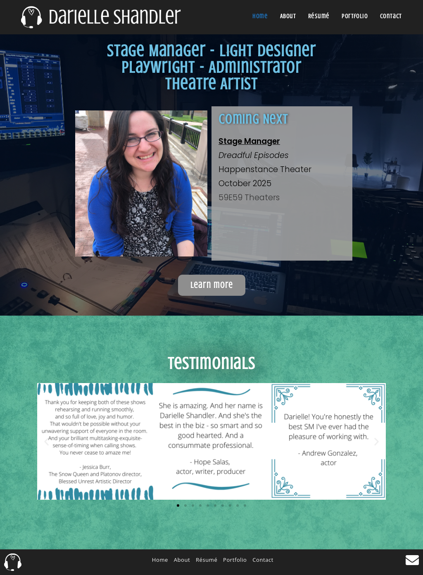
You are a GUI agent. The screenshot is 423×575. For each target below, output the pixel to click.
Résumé (206, 559)
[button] (46, 441)
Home (160, 559)
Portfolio (235, 559)
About (182, 559)
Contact (262, 559)
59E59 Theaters (249, 197)
